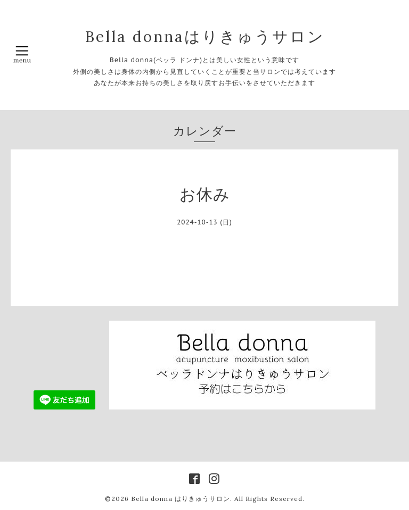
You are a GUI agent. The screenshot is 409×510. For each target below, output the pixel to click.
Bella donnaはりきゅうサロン (205, 36)
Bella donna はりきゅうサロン (180, 499)
